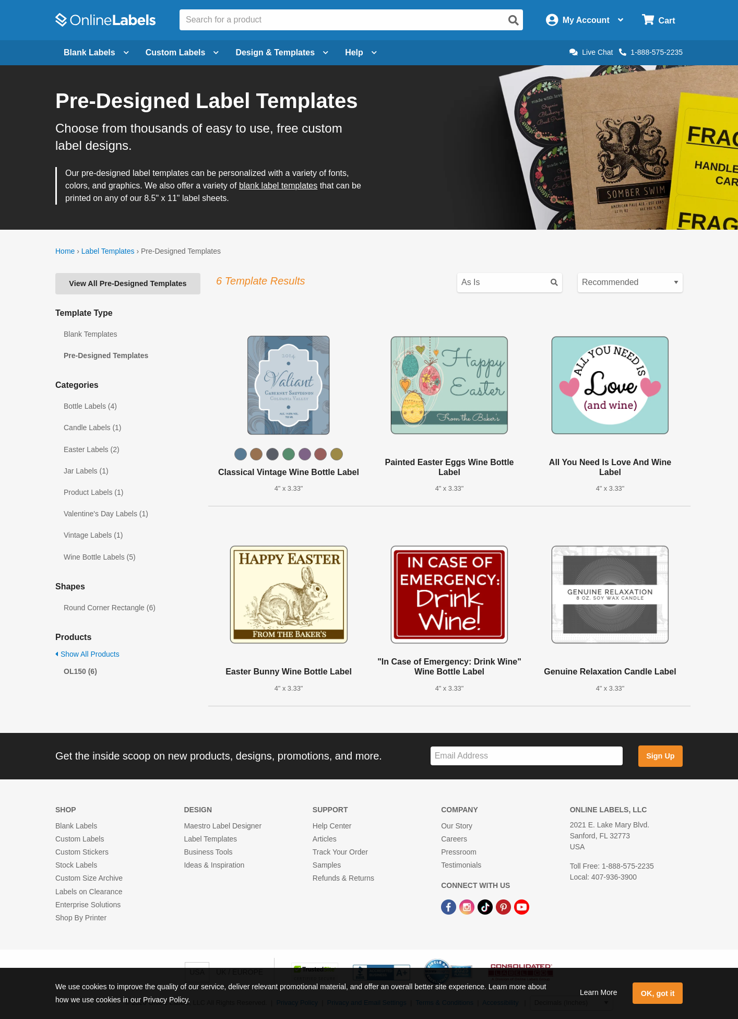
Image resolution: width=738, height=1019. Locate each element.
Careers (454, 839)
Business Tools (208, 852)
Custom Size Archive (89, 878)
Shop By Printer (80, 918)
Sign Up (660, 756)
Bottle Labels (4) (90, 406)
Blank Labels (76, 826)
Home (65, 251)
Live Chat (591, 52)
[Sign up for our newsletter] (527, 756)
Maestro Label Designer (222, 826)
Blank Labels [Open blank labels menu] (96, 52)
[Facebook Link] (449, 907)
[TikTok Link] (486, 907)
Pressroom (459, 852)
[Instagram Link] (468, 907)
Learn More (598, 992)
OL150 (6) (80, 671)
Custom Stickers (82, 852)
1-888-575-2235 (651, 52)
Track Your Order (340, 852)
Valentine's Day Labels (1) (106, 514)
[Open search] (513, 20)
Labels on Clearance (88, 891)
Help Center (332, 826)
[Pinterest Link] (504, 907)
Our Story (456, 826)
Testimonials (461, 865)
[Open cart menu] (658, 20)
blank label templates (278, 185)
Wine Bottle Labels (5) (100, 557)
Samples (327, 865)
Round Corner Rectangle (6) (110, 607)
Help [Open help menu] (361, 52)
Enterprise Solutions (88, 904)
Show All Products (87, 654)
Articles (325, 839)
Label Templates (108, 251)
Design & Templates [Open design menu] (281, 52)
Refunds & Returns (343, 878)
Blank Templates (90, 334)
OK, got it (658, 993)
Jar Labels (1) (86, 471)
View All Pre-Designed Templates (127, 283)
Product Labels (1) (93, 492)
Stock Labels (76, 865)
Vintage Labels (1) (93, 535)
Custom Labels (79, 839)
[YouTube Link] (521, 907)
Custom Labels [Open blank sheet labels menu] (182, 52)
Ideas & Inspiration (214, 865)
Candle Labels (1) (93, 427)
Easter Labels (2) (92, 449)
